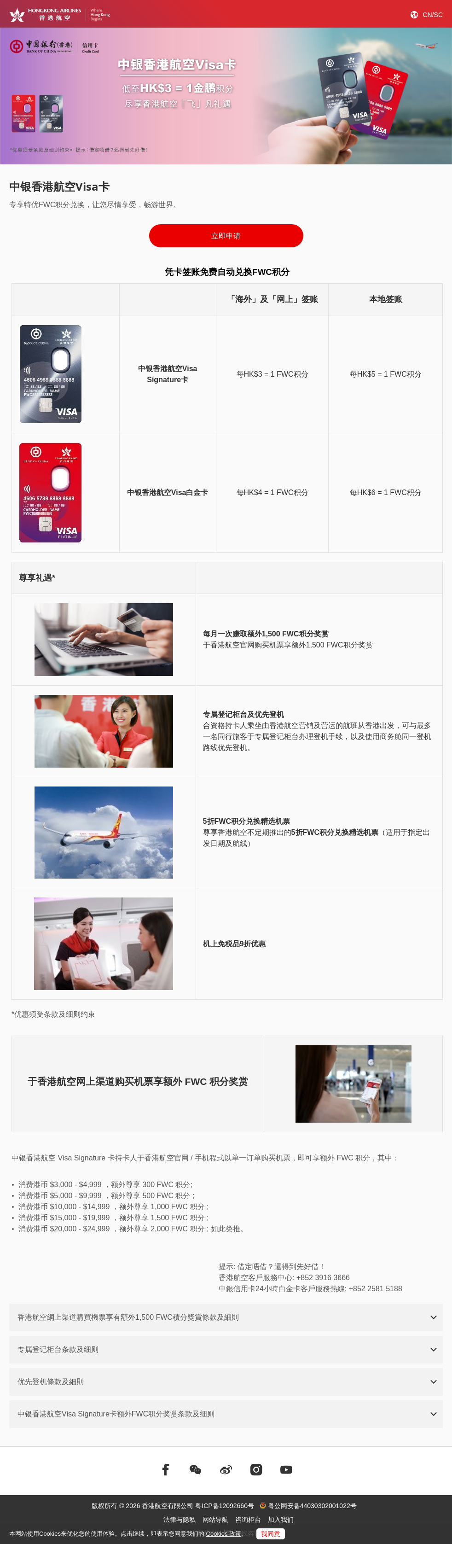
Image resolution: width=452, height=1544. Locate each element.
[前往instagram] (256, 1470)
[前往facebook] (165, 1470)
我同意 (270, 1534)
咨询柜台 (248, 1519)
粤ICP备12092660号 (224, 1505)
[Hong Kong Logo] (59, 14)
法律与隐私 (179, 1519)
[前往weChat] (195, 1470)
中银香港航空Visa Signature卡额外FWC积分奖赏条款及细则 (115, 1414)
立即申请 (226, 236)
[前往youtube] (286, 1470)
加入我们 (281, 1519)
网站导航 (215, 1519)
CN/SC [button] (433, 14)
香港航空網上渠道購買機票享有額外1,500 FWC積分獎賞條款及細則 (128, 1317)
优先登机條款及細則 (50, 1382)
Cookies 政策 (224, 1533)
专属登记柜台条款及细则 (58, 1349)
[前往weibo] (226, 1470)
